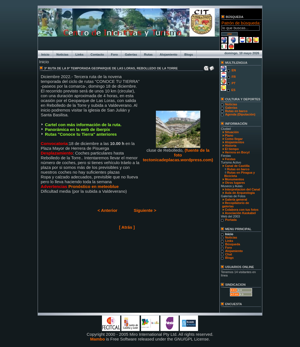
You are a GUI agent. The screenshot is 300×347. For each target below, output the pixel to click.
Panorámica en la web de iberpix (77, 129)
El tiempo (232, 149)
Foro (114, 54)
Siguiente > (145, 210)
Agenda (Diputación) (240, 114)
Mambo (97, 339)
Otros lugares (235, 182)
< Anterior (107, 210)
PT (233, 83)
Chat (228, 254)
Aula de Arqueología (240, 192)
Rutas (148, 54)
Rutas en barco (236, 111)
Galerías (131, 54)
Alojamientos (234, 142)
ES (233, 90)
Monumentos (234, 179)
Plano (229, 135)
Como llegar (234, 138)
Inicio (45, 54)
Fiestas (230, 159)
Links (80, 54)
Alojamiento (168, 54)
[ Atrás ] (127, 227)
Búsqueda (232, 244)
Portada (231, 219)
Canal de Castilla (237, 165)
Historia (230, 145)
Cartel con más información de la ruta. (83, 124)
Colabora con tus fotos (241, 209)
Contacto (97, 54)
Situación (232, 132)
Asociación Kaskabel (240, 213)
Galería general (236, 199)
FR (233, 76)
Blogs (188, 54)
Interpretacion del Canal (242, 189)
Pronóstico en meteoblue (93, 186)
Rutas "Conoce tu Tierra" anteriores (81, 134)
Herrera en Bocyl (237, 152)
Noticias (62, 54)
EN (233, 70)
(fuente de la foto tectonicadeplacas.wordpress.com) (178, 155)
